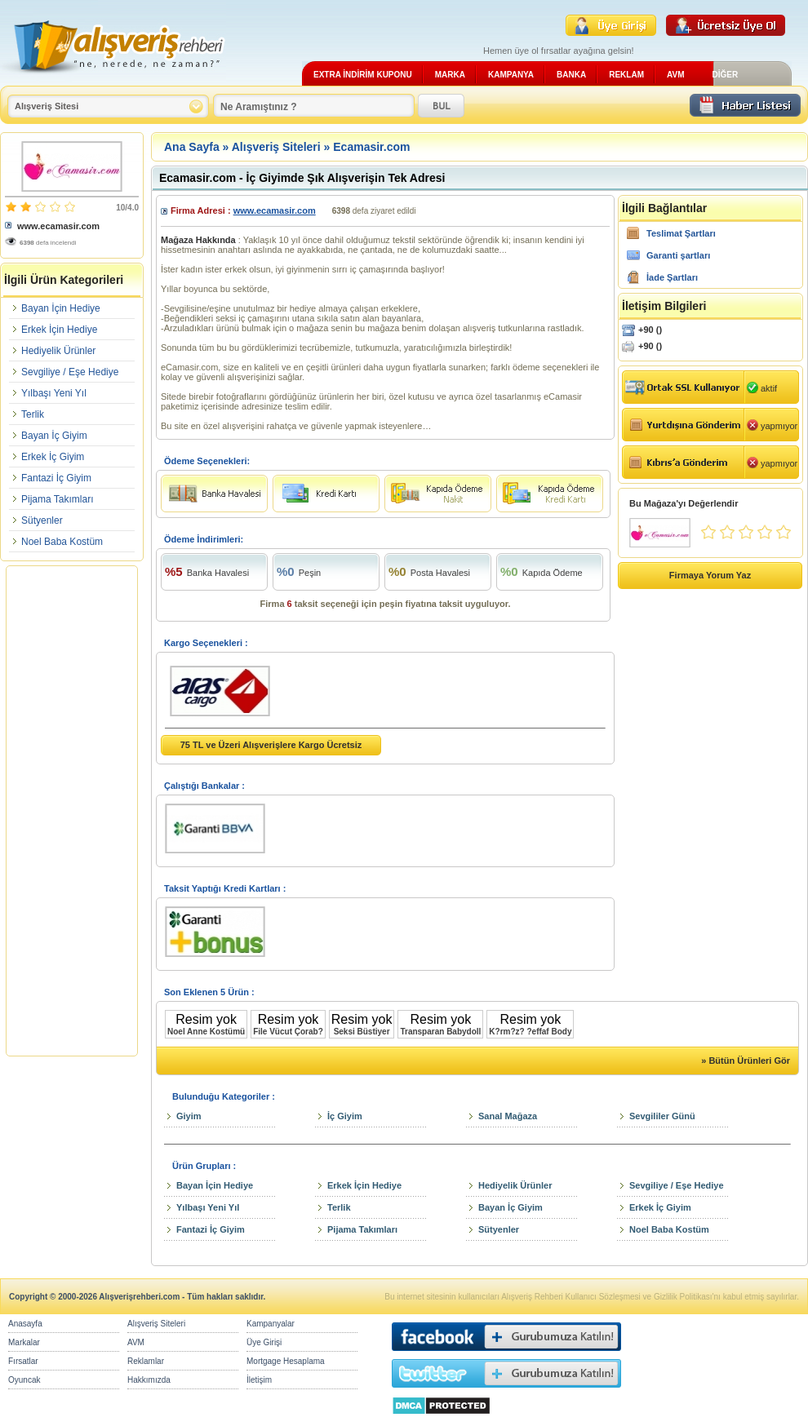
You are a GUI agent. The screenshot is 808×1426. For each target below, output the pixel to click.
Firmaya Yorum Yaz (710, 575)
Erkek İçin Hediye (59, 329)
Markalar (24, 1342)
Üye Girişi (264, 1342)
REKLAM (626, 74)
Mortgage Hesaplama (285, 1361)
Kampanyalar (270, 1323)
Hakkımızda (149, 1379)
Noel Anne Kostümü (206, 1031)
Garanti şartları (678, 255)
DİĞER (725, 74)
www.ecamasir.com (58, 226)
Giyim (189, 1116)
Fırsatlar (23, 1361)
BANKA (571, 74)
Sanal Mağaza (507, 1116)
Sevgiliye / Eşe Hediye (69, 372)
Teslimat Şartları (681, 233)
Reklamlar (145, 1361)
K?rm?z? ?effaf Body (530, 1031)
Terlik (32, 414)
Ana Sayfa (192, 146)
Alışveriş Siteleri (276, 146)
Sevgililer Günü (662, 1116)
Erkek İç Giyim (52, 457)
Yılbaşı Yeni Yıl (54, 393)
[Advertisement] (72, 811)
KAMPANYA (511, 74)
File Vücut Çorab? (288, 1031)
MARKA (450, 74)
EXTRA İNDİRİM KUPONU (362, 74)
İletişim (259, 1379)
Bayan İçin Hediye (60, 308)
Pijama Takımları (57, 499)
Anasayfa (25, 1323)
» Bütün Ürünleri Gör (745, 1060)
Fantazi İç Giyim (56, 478)
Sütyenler (42, 520)
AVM (675, 74)
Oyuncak (24, 1379)
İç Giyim (344, 1116)
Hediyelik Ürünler (58, 350)
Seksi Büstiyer (362, 1031)
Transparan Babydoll (440, 1031)
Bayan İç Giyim (54, 435)
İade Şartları (672, 277)
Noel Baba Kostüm (62, 541)
